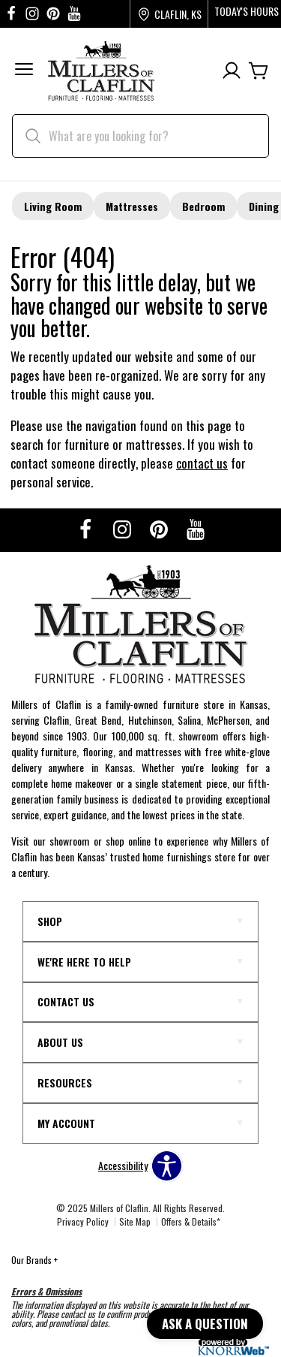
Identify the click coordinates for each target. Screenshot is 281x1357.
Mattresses (132, 206)
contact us (202, 463)
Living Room (53, 206)
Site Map (135, 1221)
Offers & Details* (190, 1221)
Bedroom (203, 206)
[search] (140, 136)
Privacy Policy (83, 1221)
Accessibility (123, 1165)
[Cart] (258, 71)
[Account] (231, 71)
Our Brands (34, 1259)
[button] (24, 71)
